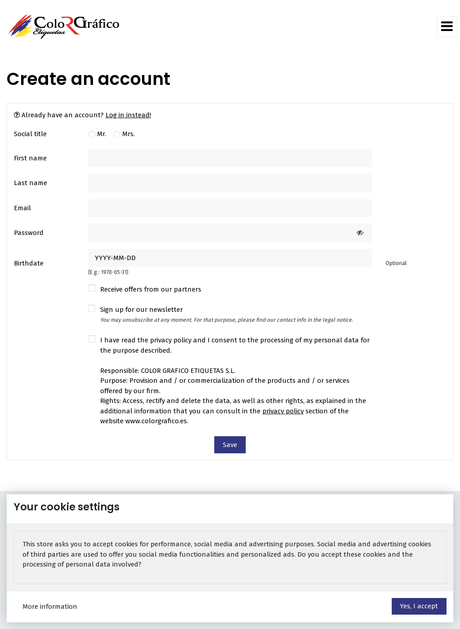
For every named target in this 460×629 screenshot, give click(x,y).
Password (29, 233)
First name (30, 158)
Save (230, 445)
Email (22, 208)
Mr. (97, 134)
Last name (30, 183)
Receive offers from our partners (150, 289)
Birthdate (29, 263)
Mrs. (124, 134)
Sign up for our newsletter (226, 314)
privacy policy (283, 411)
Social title (30, 134)
